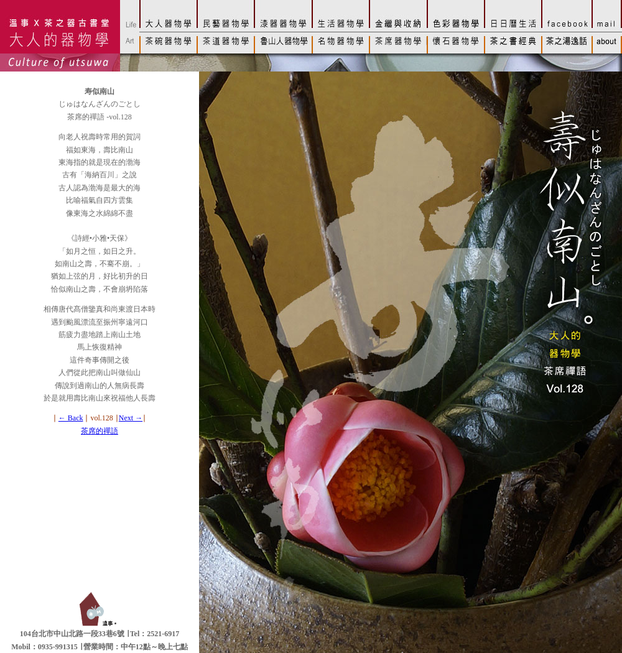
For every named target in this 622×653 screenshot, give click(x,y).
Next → (130, 418)
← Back (70, 418)
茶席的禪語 (99, 431)
